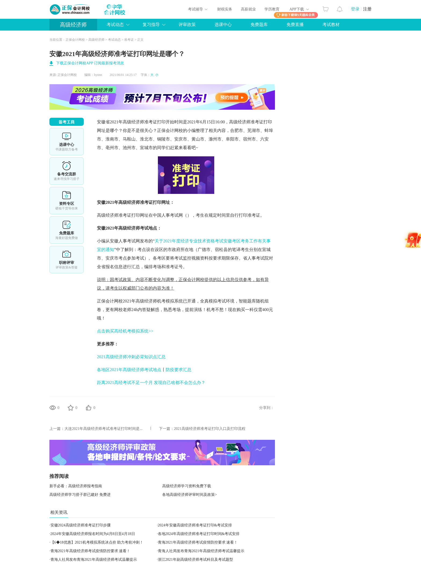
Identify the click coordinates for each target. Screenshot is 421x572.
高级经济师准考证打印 (250, 122)
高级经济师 (73, 25)
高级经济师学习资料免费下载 (186, 486)
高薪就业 (248, 9)
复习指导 (151, 24)
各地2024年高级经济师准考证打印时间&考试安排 (199, 534)
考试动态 (115, 24)
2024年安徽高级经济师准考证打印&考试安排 (195, 525)
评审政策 (187, 24)
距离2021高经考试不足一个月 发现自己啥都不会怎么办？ (151, 382)
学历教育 (272, 9)
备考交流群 (67, 171)
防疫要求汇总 (178, 369)
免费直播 (295, 24)
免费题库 (259, 24)
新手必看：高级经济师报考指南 (75, 486)
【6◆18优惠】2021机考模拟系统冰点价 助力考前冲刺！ (97, 542)
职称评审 (67, 259)
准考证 (129, 40)
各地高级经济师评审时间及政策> (189, 495)
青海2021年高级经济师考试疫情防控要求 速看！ (198, 542)
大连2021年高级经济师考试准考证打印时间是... (103, 429)
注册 (367, 9)
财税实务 (224, 9)
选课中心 (223, 24)
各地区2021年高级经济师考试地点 (129, 369)
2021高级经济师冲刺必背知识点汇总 (131, 357)
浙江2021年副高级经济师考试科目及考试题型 (195, 560)
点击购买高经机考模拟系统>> (125, 331)
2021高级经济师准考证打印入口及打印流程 (209, 429)
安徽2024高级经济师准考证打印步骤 (80, 525)
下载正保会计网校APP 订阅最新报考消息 (90, 63)
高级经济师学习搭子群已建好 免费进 (80, 495)
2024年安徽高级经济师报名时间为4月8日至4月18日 (92, 534)
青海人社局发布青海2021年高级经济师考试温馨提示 (201, 551)
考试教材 (331, 24)
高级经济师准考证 (140, 122)
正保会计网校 (75, 40)
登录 (355, 9)
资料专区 (67, 200)
